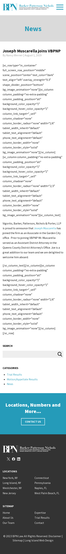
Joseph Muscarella (45, 228)
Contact (39, 523)
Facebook (13, 459)
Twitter (8, 459)
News (33, 28)
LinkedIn (18, 459)
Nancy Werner (14, 55)
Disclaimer (54, 536)
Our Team (8, 523)
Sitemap (18, 540)
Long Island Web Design (39, 540)
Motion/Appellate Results (22, 379)
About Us (8, 518)
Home (6, 513)
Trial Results (14, 374)
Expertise (40, 513)
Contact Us (33, 421)
